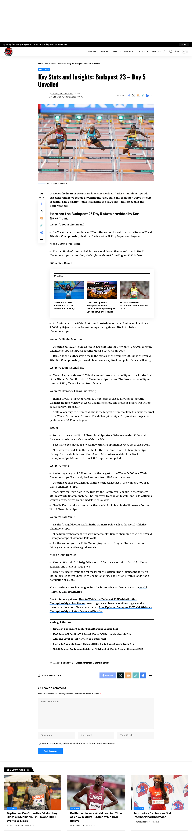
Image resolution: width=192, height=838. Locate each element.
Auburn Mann (78, 825)
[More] (152, 95)
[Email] (138, 95)
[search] (170, 51)
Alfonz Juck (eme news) (62, 93)
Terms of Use (60, 44)
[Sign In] (164, 51)
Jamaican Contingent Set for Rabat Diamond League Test (85, 628)
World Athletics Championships (92, 662)
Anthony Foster (142, 822)
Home (40, 63)
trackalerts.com (16, 825)
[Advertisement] (96, 21)
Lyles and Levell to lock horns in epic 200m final (79, 638)
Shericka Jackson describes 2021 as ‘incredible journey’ (64, 305)
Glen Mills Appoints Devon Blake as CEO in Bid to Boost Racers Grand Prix (93, 643)
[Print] (147, 95)
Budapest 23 (68, 662)
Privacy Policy (43, 44)
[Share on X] (133, 95)
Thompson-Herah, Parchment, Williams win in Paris (134, 305)
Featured (49, 63)
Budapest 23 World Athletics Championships (115, 193)
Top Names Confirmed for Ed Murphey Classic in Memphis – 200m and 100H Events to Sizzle (32, 816)
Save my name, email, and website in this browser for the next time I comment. (79, 743)
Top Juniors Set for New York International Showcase (153, 815)
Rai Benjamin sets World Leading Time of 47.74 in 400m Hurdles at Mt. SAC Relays (96, 816)
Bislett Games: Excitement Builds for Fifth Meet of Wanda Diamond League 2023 (98, 649)
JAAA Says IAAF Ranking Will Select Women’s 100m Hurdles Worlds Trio (92, 634)
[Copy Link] (143, 95)
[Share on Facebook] (129, 95)
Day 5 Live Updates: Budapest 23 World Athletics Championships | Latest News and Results (101, 307)
